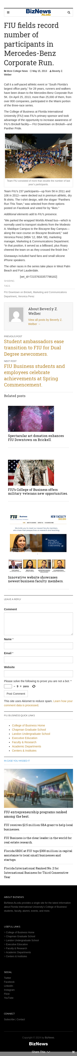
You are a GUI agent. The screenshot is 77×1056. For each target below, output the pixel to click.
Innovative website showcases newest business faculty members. (35, 579)
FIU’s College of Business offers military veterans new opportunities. (38, 491)
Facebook (9, 982)
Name (8, 639)
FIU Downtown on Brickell (17, 292)
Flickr (7, 994)
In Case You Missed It (17, 760)
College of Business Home (28, 725)
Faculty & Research (24, 742)
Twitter (7, 978)
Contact (21, 1019)
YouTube (8, 998)
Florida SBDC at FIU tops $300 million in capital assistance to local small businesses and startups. (38, 855)
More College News (17, 71)
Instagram (9, 990)
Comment (10, 609)
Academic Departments (26, 746)
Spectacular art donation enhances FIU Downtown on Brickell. (36, 438)
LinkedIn (8, 986)
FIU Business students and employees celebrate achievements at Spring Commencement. (34, 375)
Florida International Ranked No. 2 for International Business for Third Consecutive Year (36, 872)
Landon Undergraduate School (31, 733)
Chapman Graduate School (29, 729)
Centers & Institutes (24, 750)
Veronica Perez (26, 296)
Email (7, 653)
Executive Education (24, 738)
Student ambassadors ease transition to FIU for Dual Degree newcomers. (34, 347)
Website (9, 667)
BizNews (49, 1037)
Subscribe (9, 1019)
